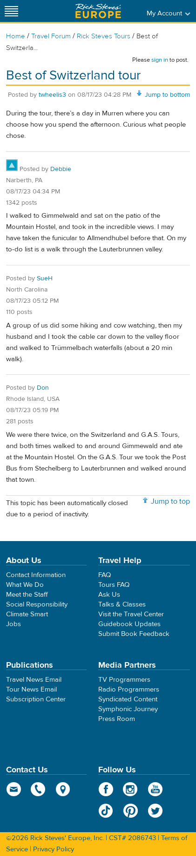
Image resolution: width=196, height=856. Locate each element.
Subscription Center (36, 699)
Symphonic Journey (128, 709)
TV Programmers (124, 679)
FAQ (104, 575)
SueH (45, 278)
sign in (159, 60)
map (63, 789)
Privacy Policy (53, 849)
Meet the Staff (27, 594)
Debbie (60, 169)
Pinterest (130, 810)
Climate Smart (27, 614)
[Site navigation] (11, 11)
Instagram (130, 789)
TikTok (106, 810)
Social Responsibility (37, 604)
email (13, 789)
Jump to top (170, 501)
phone (38, 789)
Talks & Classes (122, 604)
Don (43, 388)
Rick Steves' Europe (98, 11)
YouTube (155, 789)
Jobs (13, 624)
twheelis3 (52, 95)
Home (15, 36)
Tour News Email (31, 689)
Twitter (155, 810)
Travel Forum (51, 36)
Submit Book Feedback (133, 633)
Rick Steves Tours (103, 36)
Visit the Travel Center (131, 614)
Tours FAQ (113, 584)
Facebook (106, 789)
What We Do (25, 584)
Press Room (116, 718)
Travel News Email (33, 679)
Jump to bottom (167, 95)
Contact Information (36, 575)
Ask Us (109, 594)
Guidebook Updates (129, 624)
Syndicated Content (127, 699)
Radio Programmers (128, 689)
